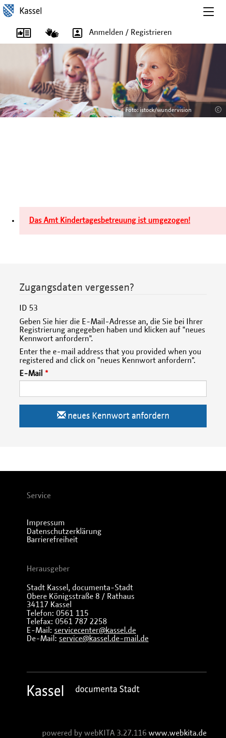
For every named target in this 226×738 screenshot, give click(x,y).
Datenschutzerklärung (64, 531)
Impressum (46, 523)
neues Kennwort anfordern (113, 415)
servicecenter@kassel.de (95, 630)
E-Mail (31, 373)
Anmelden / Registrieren (119, 32)
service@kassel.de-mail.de (104, 639)
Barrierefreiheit (52, 540)
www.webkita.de (178, 733)
